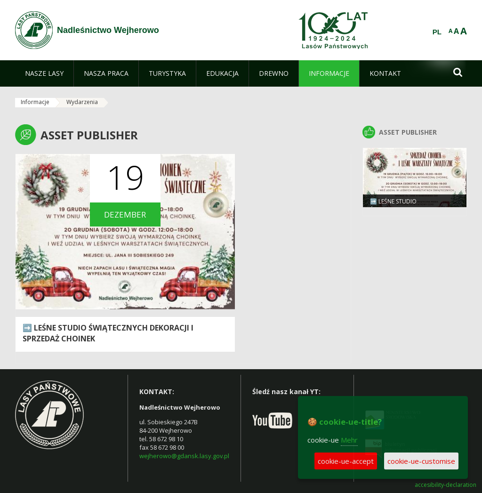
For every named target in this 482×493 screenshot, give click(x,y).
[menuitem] (44, 73)
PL (437, 32)
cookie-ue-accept (346, 461)
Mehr (349, 440)
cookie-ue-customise (421, 461)
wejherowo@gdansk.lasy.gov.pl (184, 456)
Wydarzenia (82, 102)
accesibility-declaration (445, 485)
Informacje (35, 102)
